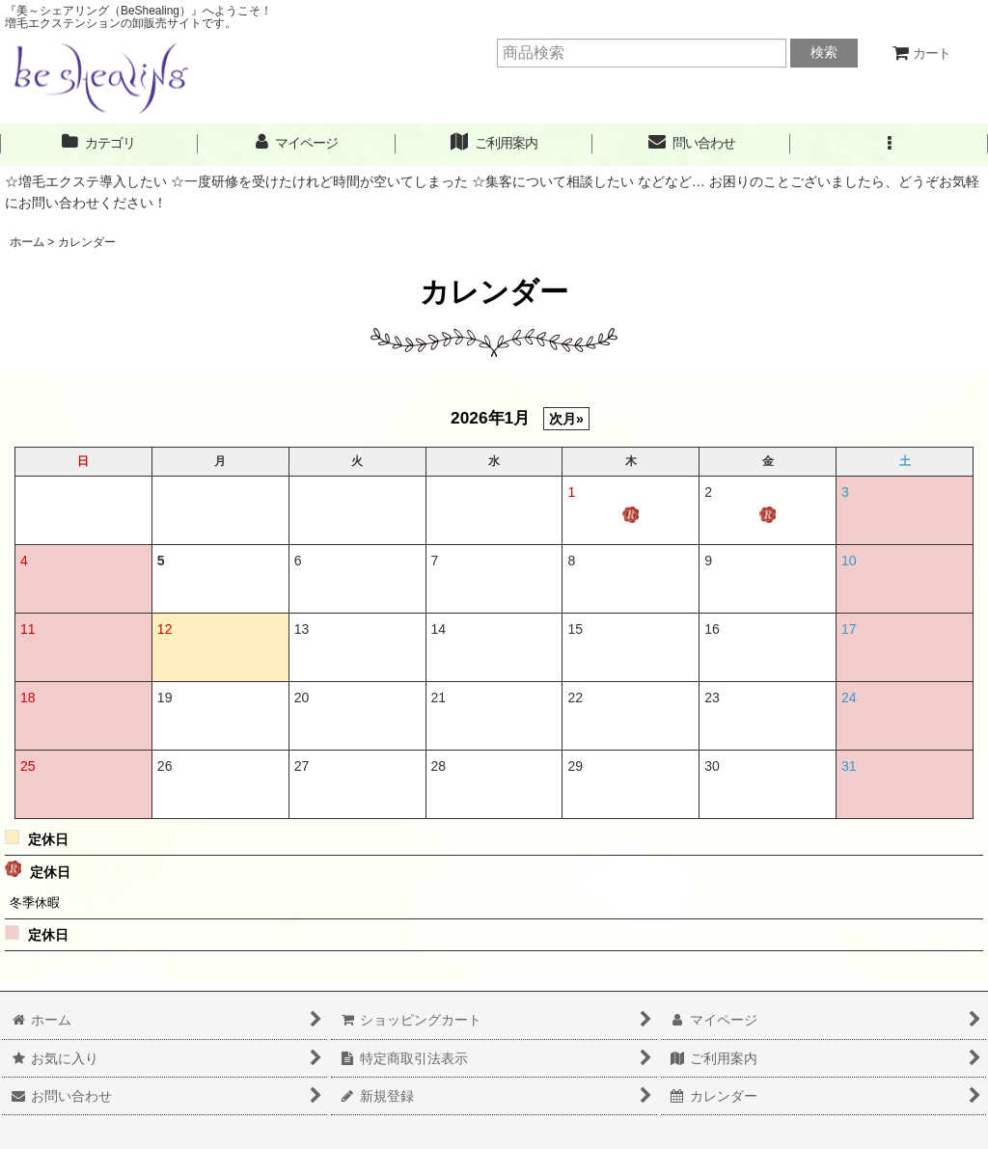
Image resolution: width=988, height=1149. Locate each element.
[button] (889, 143)
